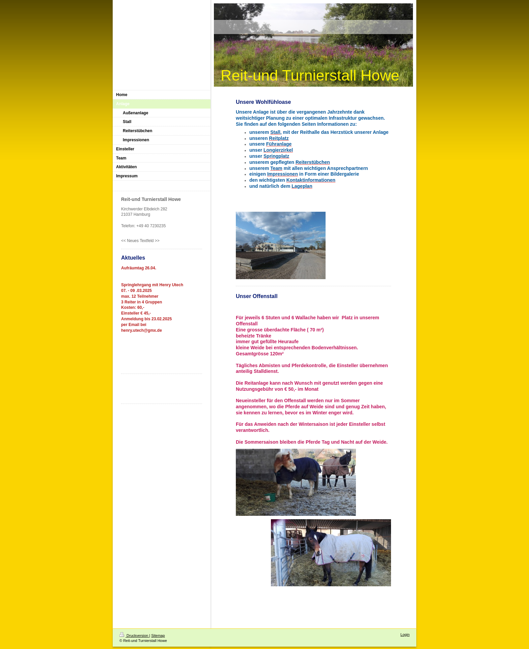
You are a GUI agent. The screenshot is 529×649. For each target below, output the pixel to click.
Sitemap (158, 635)
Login (405, 634)
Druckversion (134, 635)
